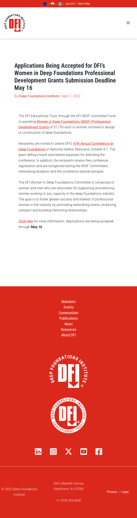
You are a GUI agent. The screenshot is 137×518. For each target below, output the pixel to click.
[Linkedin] (38, 451)
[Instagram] (53, 451)
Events (69, 307)
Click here (26, 221)
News (68, 324)
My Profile (84, 3)
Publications (68, 318)
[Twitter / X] (68, 451)
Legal (125, 492)
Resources (68, 329)
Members (68, 301)
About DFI (68, 335)
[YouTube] (83, 451)
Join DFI (70, 3)
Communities (68, 313)
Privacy (112, 492)
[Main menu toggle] (128, 22)
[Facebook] (99, 451)
